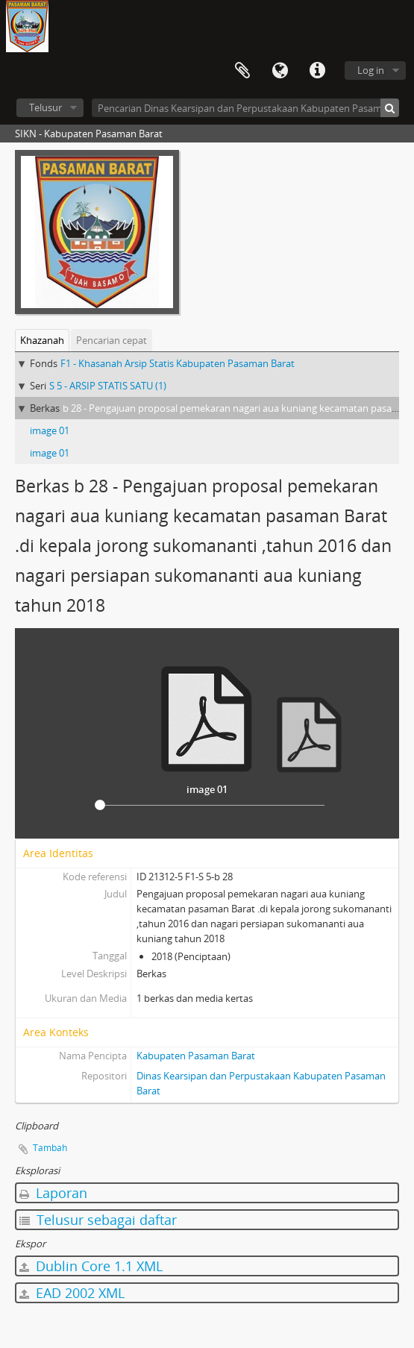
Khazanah (42, 340)
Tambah (50, 1147)
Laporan (53, 1193)
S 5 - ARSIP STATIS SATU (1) (107, 385)
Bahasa (279, 71)
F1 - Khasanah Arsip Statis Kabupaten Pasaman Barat (177, 363)
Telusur (45, 107)
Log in (370, 70)
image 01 (49, 430)
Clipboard (242, 71)
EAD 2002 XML (72, 1293)
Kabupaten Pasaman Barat (196, 1055)
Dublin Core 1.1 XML (91, 1266)
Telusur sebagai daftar (98, 1220)
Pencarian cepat (111, 340)
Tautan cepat (317, 71)
